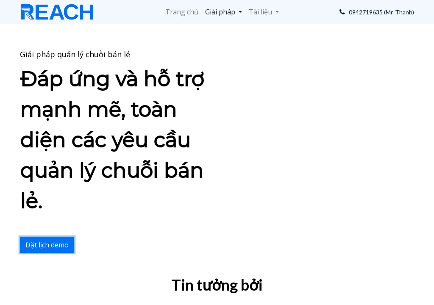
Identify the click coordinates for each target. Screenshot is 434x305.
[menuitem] (182, 11)
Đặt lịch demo (47, 245)
